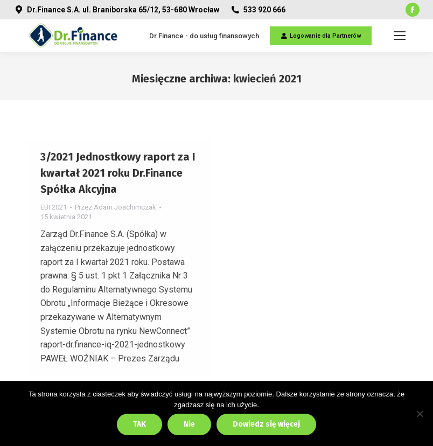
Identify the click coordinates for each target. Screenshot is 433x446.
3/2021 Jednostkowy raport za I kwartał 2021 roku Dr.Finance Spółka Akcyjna (117, 173)
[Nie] (419, 413)
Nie (189, 424)
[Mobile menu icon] (399, 35)
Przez (115, 207)
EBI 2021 (53, 207)
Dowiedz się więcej (266, 424)
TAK (139, 424)
